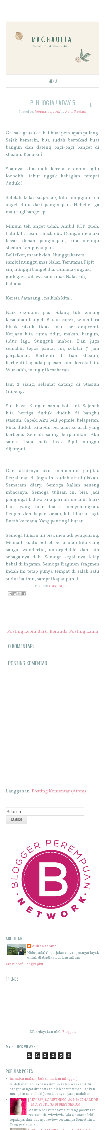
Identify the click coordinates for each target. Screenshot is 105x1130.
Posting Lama (83, 631)
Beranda (58, 631)
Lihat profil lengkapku (24, 964)
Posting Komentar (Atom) (59, 791)
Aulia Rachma (44, 946)
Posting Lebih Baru (27, 631)
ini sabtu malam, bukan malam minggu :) (43, 1078)
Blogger (68, 1031)
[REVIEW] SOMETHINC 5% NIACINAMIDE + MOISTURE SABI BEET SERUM (63, 1102)
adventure (55, 585)
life (66, 585)
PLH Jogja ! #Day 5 (52, 102)
